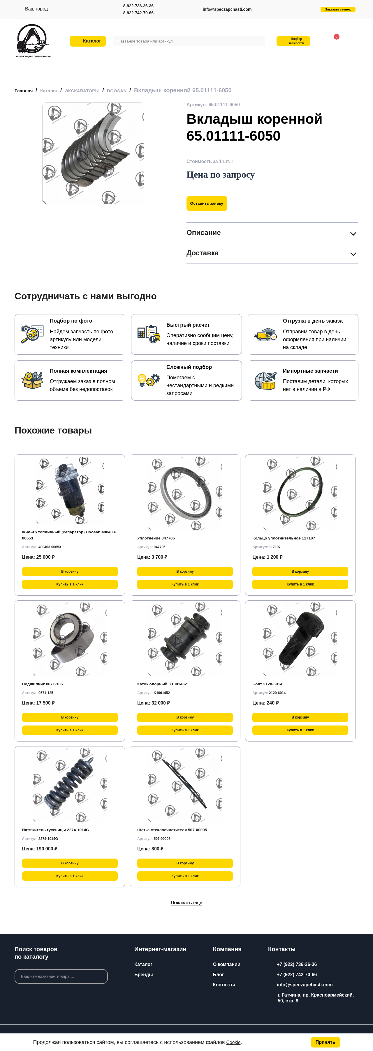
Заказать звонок (338, 9)
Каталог (143, 964)
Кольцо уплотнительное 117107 (289, 537)
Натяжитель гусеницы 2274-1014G (61, 829)
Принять (325, 1042)
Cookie (234, 1042)
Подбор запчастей (292, 41)
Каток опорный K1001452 (166, 683)
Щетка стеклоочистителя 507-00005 (178, 829)
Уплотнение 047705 (159, 537)
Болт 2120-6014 (269, 683)
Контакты (224, 984)
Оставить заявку (210, 203)
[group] (93, 153)
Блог (218, 974)
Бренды (143, 974)
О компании (226, 964)
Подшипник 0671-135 (46, 683)
